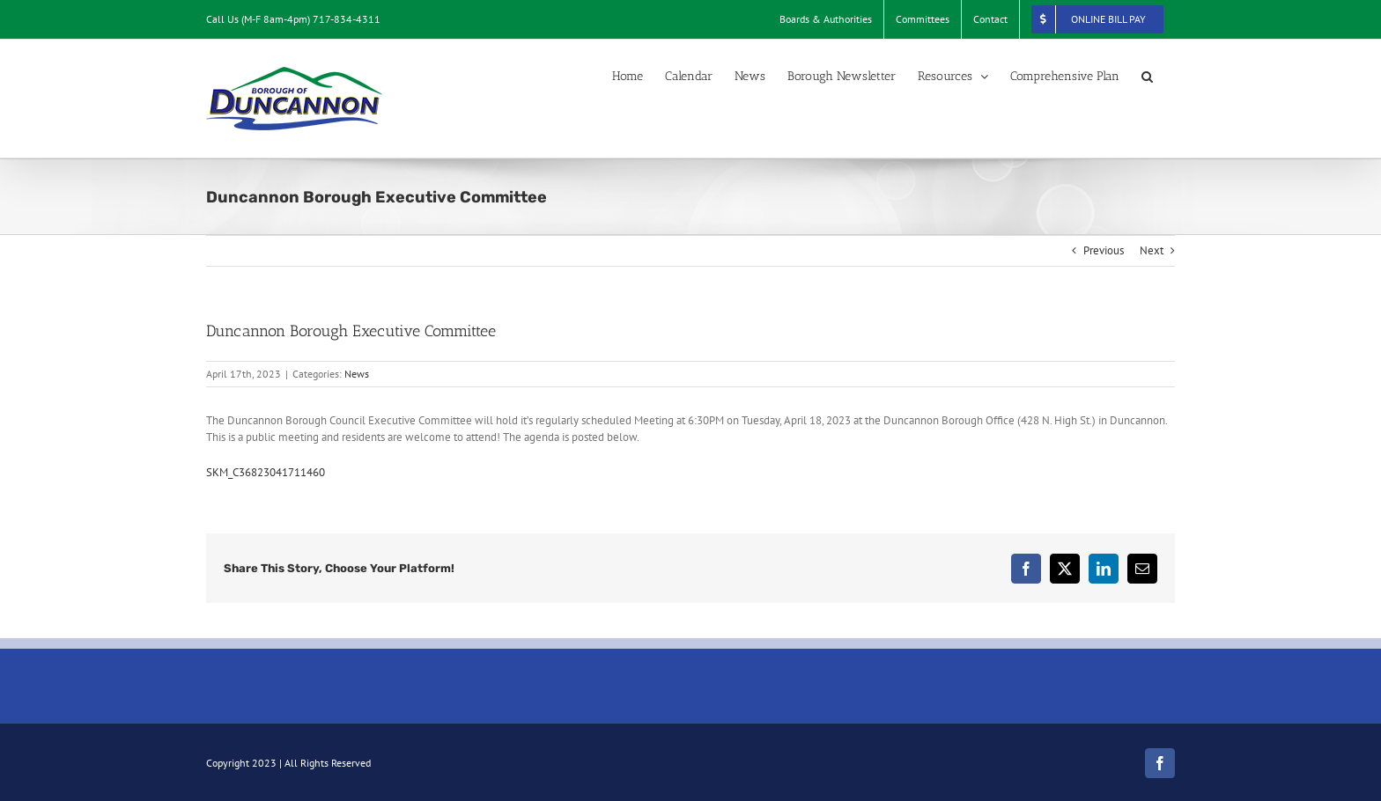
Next (1151, 250)
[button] (1147, 77)
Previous (1103, 250)
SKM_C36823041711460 (265, 472)
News (356, 373)
